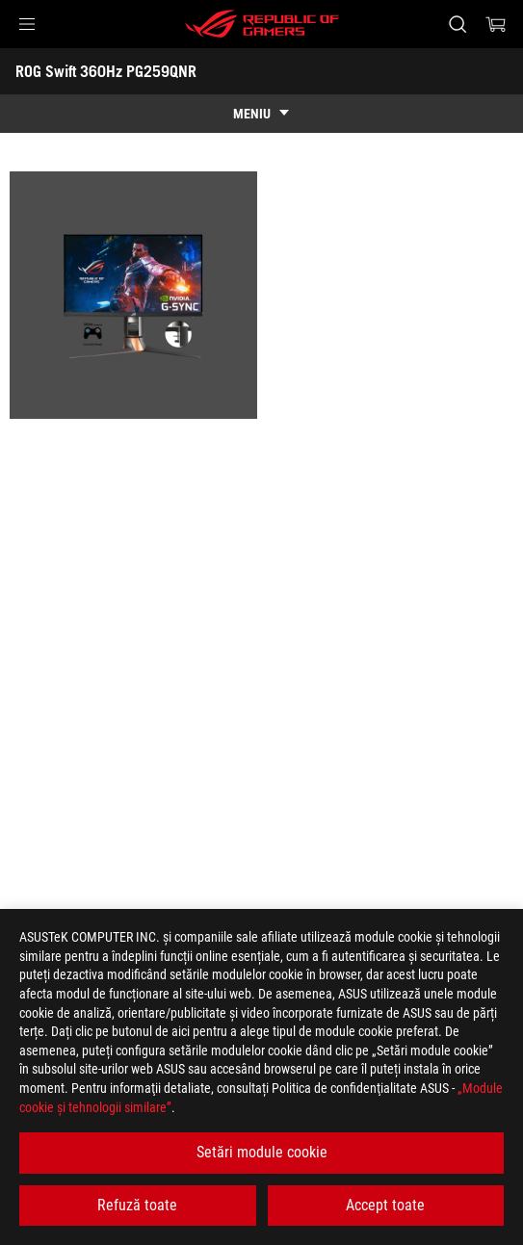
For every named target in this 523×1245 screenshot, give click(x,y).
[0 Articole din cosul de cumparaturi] (496, 24)
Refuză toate (137, 1205)
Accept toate (385, 1205)
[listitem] (133, 295)
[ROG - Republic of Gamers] (262, 24)
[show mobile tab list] (261, 113)
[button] (27, 24)
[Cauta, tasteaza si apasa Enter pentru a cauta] (457, 24)
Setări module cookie (261, 1152)
